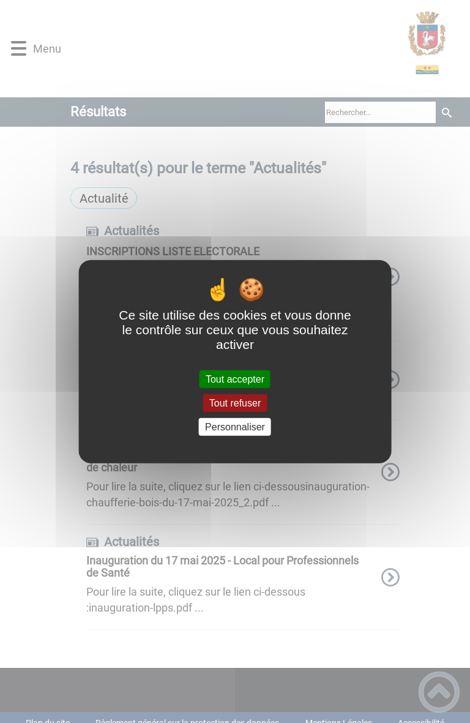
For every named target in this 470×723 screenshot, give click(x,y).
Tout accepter (235, 378)
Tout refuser (235, 402)
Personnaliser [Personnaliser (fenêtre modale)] (235, 427)
